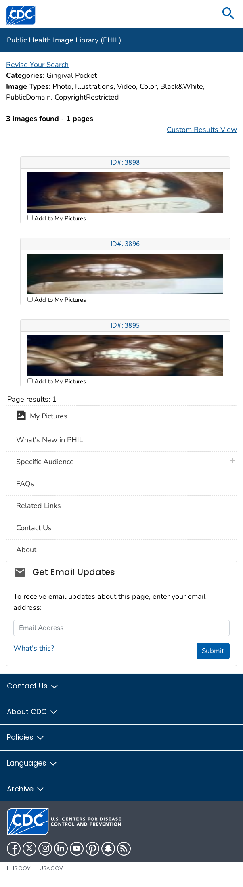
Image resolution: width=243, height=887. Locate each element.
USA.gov (51, 868)
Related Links (38, 505)
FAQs (25, 484)
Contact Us (34, 528)
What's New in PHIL (49, 440)
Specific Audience (45, 462)
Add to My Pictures (59, 218)
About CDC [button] (32, 712)
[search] (228, 14)
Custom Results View (202, 129)
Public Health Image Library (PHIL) (64, 40)
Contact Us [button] (33, 686)
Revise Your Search (37, 64)
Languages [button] (32, 763)
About (26, 549)
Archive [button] (26, 789)
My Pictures (41, 416)
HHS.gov (19, 868)
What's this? (33, 648)
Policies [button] (26, 737)
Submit (213, 650)
